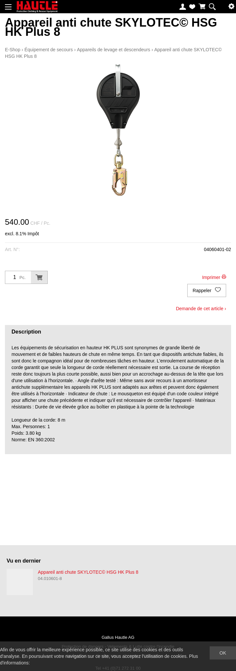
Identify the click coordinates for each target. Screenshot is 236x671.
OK (223, 653)
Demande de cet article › (201, 308)
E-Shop (12, 49)
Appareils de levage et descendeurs (113, 49)
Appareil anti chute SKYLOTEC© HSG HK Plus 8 (88, 572)
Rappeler (207, 290)
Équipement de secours (48, 49)
